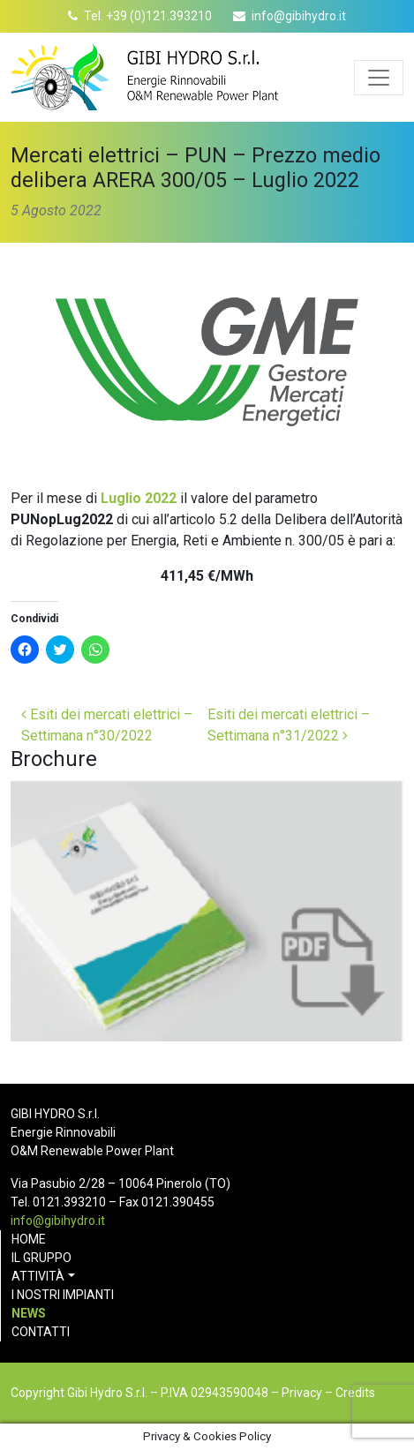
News (28, 1313)
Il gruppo (41, 1258)
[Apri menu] (378, 77)
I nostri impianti (62, 1295)
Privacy (302, 1393)
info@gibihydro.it (299, 16)
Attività (37, 1276)
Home (28, 1239)
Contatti (40, 1332)
